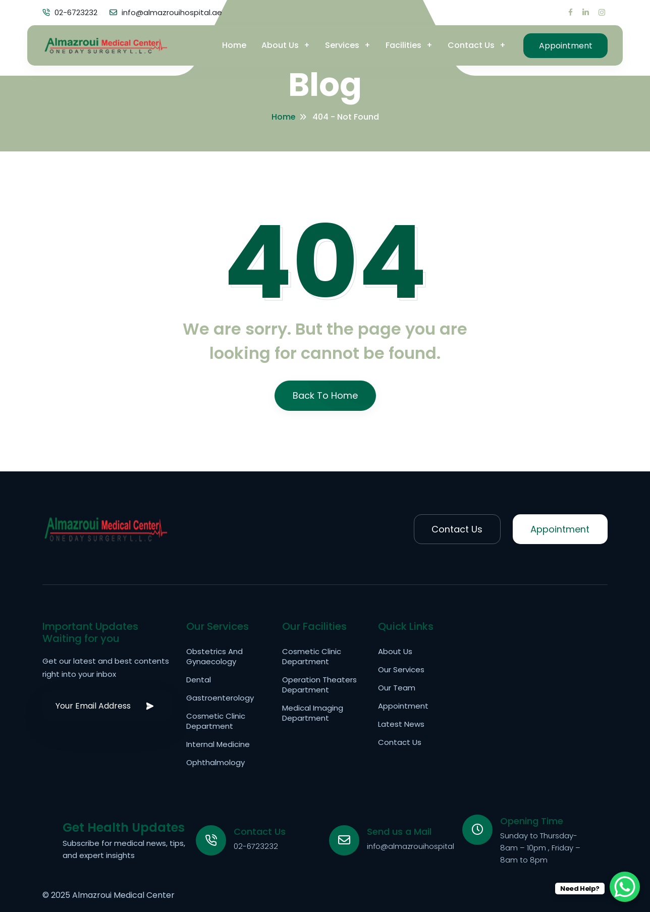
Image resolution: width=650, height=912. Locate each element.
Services (341, 45)
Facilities (403, 45)
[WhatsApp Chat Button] (625, 887)
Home (234, 45)
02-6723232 (256, 846)
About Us (279, 45)
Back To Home (325, 395)
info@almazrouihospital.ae (416, 846)
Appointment (565, 45)
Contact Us (470, 45)
